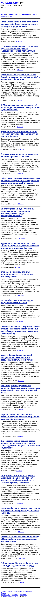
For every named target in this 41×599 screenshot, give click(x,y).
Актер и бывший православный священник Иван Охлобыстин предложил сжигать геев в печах (16, 357)
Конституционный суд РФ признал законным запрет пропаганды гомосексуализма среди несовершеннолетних (18, 212)
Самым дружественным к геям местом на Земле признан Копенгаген (19, 155)
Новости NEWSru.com (10, 596)
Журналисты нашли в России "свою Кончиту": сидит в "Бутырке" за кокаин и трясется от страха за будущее (20, 245)
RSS (30, 591)
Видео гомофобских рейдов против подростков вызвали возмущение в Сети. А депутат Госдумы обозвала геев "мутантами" (20, 444)
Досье (10, 591)
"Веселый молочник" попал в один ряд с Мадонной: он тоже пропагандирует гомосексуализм (20, 539)
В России (19, 41)
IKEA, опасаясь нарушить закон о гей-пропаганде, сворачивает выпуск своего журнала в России (20, 107)
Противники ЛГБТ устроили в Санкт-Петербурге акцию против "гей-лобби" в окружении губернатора (20, 77)
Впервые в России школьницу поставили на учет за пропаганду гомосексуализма (17, 274)
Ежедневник (23, 591)
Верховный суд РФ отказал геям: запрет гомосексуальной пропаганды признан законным (20, 510)
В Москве (15, 595)
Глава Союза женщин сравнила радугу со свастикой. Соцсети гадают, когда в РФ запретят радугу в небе (19, 24)
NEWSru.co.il (5, 595)
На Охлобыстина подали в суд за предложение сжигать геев (17, 301)
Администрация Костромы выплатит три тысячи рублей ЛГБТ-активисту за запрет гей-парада (19, 134)
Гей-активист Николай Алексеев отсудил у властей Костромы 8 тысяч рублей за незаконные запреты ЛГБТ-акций (20, 180)
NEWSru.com (10, 2)
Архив (16, 591)
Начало (3, 591)
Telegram (4, 593)
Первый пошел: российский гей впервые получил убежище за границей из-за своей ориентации (20, 416)
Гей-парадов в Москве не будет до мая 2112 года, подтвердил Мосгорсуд (19, 564)
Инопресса (23, 595)
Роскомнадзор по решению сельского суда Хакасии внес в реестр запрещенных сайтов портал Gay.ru (19, 48)
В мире (20, 173)
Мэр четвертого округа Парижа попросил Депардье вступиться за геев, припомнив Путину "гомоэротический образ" (20, 389)
